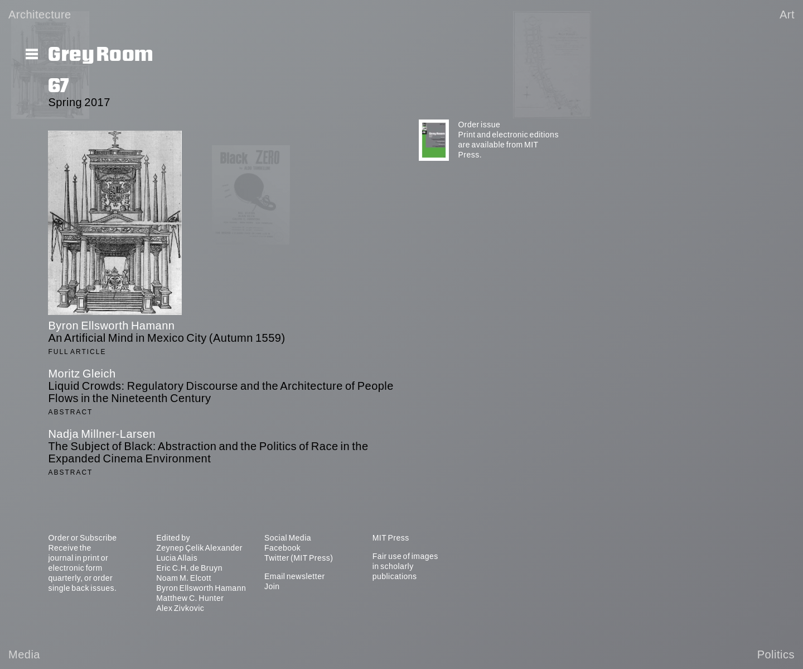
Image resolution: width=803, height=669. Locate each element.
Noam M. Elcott (183, 578)
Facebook (282, 547)
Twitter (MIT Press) (298, 557)
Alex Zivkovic (180, 608)
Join (272, 586)
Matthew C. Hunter (190, 598)
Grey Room (100, 55)
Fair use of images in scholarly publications (405, 566)
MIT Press (391, 537)
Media (24, 654)
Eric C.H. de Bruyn (189, 567)
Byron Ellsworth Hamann (201, 588)
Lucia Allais (176, 557)
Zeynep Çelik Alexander (199, 547)
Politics (776, 654)
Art (787, 14)
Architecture (39, 14)
